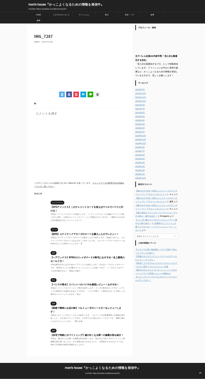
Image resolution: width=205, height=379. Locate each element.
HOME (38, 15)
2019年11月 (140, 139)
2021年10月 (140, 101)
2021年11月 (140, 97)
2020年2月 (140, 128)
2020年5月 (140, 116)
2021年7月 (140, 109)
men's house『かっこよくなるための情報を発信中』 (66, 4)
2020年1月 (140, 132)
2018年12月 (140, 178)
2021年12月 (140, 93)
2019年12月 (140, 136)
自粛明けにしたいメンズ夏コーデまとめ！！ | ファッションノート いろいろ (156, 226)
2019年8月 (140, 147)
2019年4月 (140, 163)
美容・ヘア (129, 15)
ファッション (84, 15)
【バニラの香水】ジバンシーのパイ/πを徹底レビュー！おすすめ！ (85, 284)
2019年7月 (140, 151)
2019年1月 (140, 174)
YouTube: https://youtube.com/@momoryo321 (102, 373)
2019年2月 (140, 170)
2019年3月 (140, 166)
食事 (152, 15)
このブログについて (61, 15)
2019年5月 (140, 159)
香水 (107, 15)
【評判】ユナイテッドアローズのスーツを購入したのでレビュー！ (85, 234)
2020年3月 (140, 124)
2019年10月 (140, 143)
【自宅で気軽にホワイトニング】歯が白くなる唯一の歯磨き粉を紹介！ (87, 335)
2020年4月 (140, 120)
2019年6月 (140, 155)
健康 (38, 20)
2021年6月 (140, 113)
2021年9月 (140, 105)
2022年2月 (140, 89)
